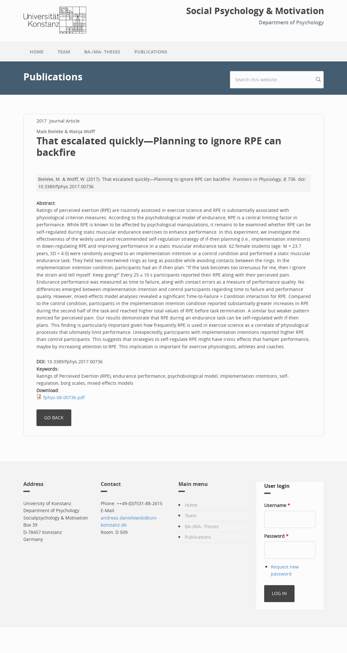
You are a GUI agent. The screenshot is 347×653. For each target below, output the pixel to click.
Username (277, 505)
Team (64, 52)
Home (36, 52)
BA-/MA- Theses (102, 52)
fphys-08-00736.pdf (64, 397)
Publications (150, 52)
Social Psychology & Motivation (255, 10)
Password (276, 536)
